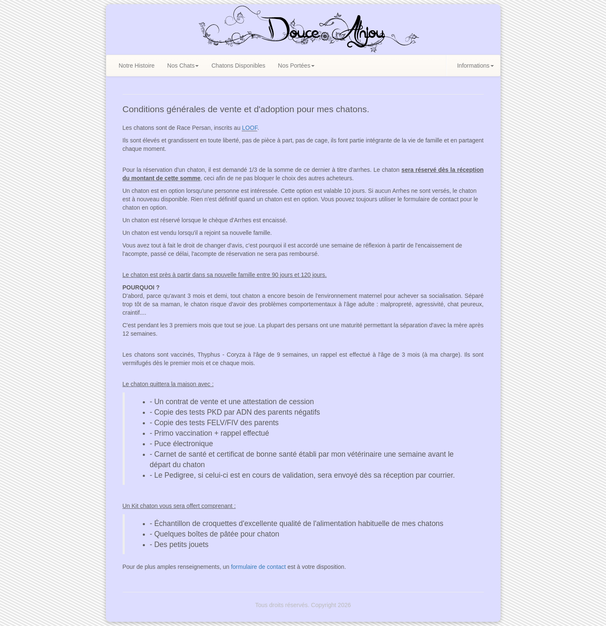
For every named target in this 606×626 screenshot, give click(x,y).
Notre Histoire (137, 65)
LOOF (249, 127)
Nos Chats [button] (183, 65)
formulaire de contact (258, 566)
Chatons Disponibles (238, 65)
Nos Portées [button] (296, 65)
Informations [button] (475, 65)
